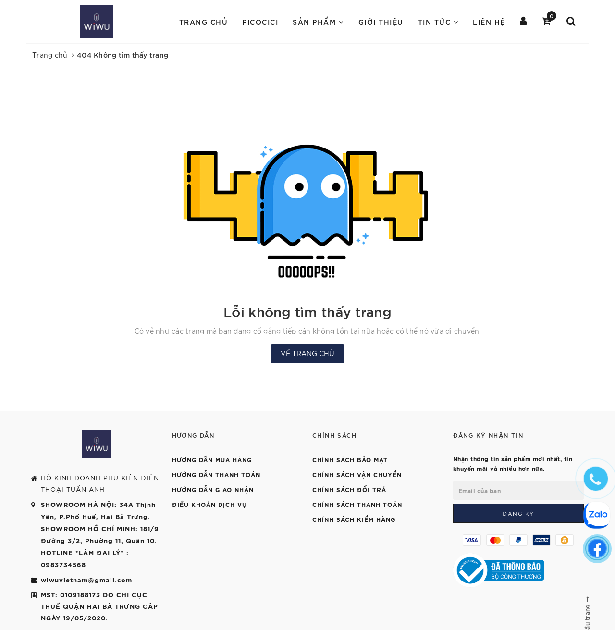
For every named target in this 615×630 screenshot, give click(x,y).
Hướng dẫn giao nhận (213, 489)
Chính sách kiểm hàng (353, 519)
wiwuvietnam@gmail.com (86, 579)
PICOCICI (260, 21)
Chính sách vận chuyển (357, 474)
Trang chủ (203, 21)
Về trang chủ (307, 353)
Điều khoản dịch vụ (209, 504)
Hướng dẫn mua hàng (212, 459)
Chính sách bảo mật (350, 459)
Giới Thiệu (381, 21)
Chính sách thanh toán (357, 504)
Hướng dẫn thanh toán (216, 474)
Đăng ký (518, 513)
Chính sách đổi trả (349, 489)
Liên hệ (489, 21)
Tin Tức (438, 21)
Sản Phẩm (318, 21)
